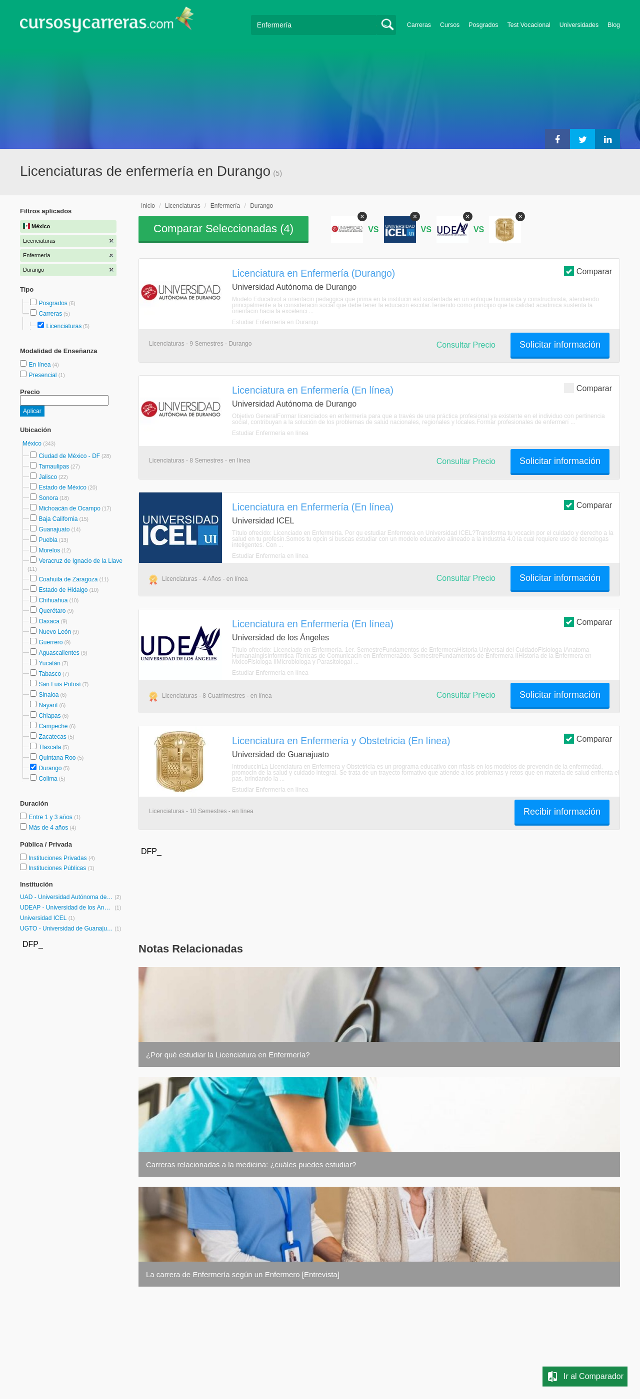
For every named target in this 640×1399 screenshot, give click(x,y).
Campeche (53, 726)
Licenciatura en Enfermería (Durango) (313, 273)
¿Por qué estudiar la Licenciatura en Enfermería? (228, 1054)
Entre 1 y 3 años (51, 817)
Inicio (148, 205)
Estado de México (62, 487)
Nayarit (48, 705)
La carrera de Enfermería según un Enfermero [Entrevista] (243, 1274)
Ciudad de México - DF (69, 456)
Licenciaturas (64, 326)
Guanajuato (54, 529)
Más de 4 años (49, 827)
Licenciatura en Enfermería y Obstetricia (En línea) (341, 740)
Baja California (58, 518)
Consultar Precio (466, 345)
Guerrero (50, 642)
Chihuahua (53, 600)
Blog (614, 25)
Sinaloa (48, 694)
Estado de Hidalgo (63, 589)
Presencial (43, 375)
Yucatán (49, 663)
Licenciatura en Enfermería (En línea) (313, 390)
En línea (40, 364)
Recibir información (562, 812)
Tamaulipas (53, 466)
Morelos (49, 550)
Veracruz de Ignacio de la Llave (80, 560)
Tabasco (49, 673)
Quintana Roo (57, 757)
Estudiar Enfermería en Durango (275, 322)
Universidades (579, 25)
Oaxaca (48, 621)
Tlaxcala (49, 747)
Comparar (588, 271)
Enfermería (225, 205)
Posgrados (483, 25)
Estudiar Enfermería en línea (270, 433)
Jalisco (47, 476)
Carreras (419, 25)
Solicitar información (560, 345)
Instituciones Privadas (61, 858)
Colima (47, 778)
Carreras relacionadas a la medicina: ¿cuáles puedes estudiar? (251, 1164)
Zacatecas (52, 736)
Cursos (450, 25)
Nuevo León (54, 631)
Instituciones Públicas (61, 868)
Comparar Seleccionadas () (224, 228)
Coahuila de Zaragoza (68, 579)
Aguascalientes (58, 652)
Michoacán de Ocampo (69, 508)
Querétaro (52, 610)
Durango (50, 768)
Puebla (47, 539)
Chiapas (49, 715)
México (32, 443)
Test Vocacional (529, 25)
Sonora (48, 497)
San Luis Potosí (59, 684)
